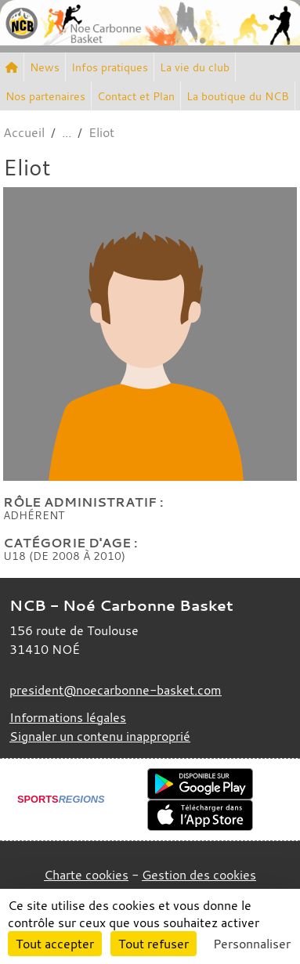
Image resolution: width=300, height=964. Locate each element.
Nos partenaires (45, 95)
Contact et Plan (136, 95)
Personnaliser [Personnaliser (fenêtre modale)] (252, 943)
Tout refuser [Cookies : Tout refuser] (153, 943)
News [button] (45, 67)
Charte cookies (86, 874)
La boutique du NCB (237, 95)
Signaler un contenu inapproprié (99, 736)
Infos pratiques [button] (109, 67)
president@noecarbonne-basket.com (115, 690)
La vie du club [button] (195, 67)
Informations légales (67, 717)
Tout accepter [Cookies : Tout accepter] (55, 943)
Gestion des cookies (199, 874)
